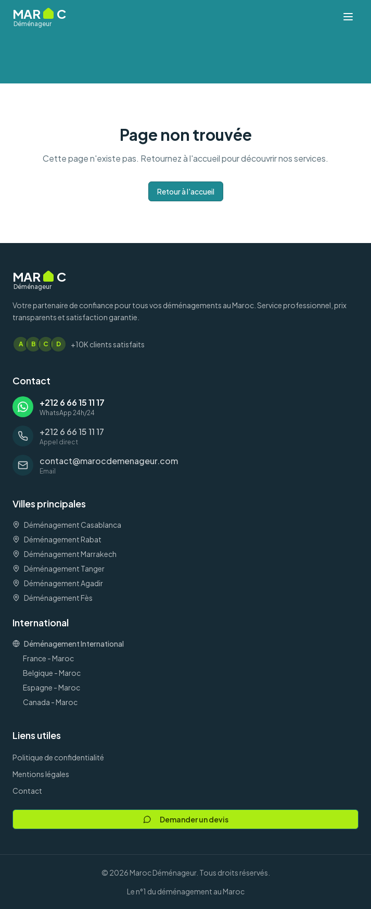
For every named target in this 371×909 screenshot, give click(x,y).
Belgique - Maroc (52, 672)
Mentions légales (40, 774)
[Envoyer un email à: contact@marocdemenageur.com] (185, 465)
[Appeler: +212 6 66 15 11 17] (185, 436)
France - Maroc (48, 658)
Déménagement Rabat (56, 539)
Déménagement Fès (52, 597)
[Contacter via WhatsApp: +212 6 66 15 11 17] (185, 406)
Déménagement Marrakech (64, 554)
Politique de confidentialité (58, 757)
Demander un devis (185, 819)
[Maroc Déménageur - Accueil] (39, 16)
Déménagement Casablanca (66, 524)
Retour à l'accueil (185, 191)
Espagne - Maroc (51, 687)
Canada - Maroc (50, 702)
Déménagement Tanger (58, 568)
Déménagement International (68, 643)
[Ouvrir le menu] (348, 16)
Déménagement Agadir (57, 583)
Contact (27, 790)
